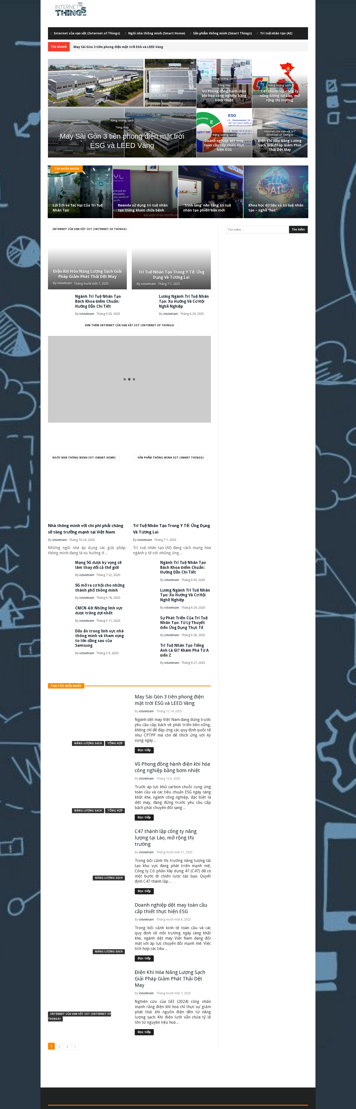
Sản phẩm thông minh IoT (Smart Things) (170, 456)
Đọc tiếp (144, 739)
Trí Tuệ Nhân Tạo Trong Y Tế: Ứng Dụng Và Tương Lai (171, 274)
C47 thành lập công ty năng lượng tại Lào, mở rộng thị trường (166, 827)
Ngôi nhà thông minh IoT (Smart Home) (83, 456)
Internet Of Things (182, 1102)
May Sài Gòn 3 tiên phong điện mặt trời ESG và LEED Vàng (118, 47)
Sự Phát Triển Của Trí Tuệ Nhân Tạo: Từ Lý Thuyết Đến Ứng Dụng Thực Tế (184, 618)
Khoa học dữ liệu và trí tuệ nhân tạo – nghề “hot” (275, 207)
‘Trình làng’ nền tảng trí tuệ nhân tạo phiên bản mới (207, 207)
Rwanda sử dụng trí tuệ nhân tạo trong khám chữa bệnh (143, 207)
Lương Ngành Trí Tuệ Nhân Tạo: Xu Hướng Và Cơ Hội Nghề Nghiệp (185, 592)
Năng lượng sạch (88, 733)
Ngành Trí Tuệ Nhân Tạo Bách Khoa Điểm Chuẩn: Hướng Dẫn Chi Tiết (101, 301)
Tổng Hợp (115, 733)
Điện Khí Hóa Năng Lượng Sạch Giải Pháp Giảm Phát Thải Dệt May (87, 269)
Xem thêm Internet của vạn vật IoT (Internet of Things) (129, 324)
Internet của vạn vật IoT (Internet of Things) (89, 229)
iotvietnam (64, 283)
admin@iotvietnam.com (146, 1102)
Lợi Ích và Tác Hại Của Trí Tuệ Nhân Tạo (78, 207)
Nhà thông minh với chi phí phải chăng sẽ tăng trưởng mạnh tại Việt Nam (86, 530)
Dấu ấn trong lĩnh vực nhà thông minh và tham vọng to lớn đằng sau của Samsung (98, 638)
